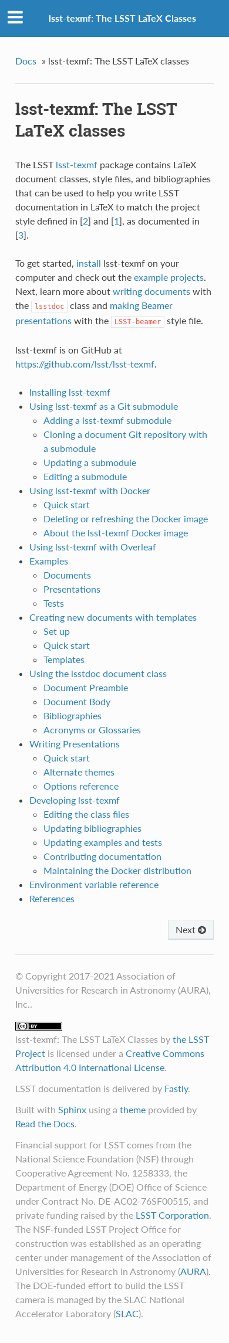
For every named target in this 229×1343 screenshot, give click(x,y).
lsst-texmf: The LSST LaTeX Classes (122, 17)
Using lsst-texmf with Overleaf (92, 546)
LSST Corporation (172, 1214)
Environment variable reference (94, 884)
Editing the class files (86, 814)
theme (133, 1109)
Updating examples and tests (102, 842)
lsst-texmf (76, 164)
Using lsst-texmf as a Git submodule (103, 406)
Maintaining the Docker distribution (117, 870)
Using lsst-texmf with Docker (89, 490)
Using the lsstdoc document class (98, 673)
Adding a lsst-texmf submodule (107, 420)
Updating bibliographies (92, 828)
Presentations (71, 588)
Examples (48, 560)
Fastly (176, 1088)
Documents (67, 574)
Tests (53, 602)
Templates (64, 659)
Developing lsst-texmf (74, 799)
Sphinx (72, 1109)
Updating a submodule (89, 462)
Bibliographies (72, 715)
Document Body (76, 701)
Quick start (66, 504)
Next (191, 929)
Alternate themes (78, 771)
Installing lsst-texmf (69, 391)
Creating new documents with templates (113, 617)
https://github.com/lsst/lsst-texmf (84, 363)
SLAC (127, 1313)
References (52, 898)
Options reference (81, 785)
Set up (56, 631)
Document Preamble (85, 687)
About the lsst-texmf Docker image (115, 532)
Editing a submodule (85, 476)
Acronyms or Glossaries (92, 729)
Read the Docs (45, 1123)
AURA (193, 1271)
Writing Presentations (74, 743)
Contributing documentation (102, 856)
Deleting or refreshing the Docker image (125, 518)
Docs (25, 60)
